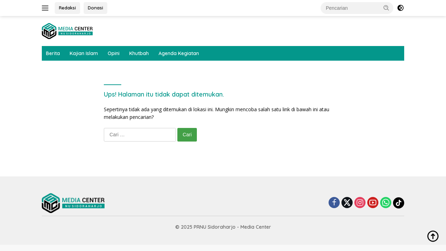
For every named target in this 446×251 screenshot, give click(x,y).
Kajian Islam (84, 53)
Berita (53, 53)
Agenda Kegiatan (179, 53)
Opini (114, 53)
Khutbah (139, 53)
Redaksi (67, 7)
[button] (386, 7)
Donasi (95, 7)
